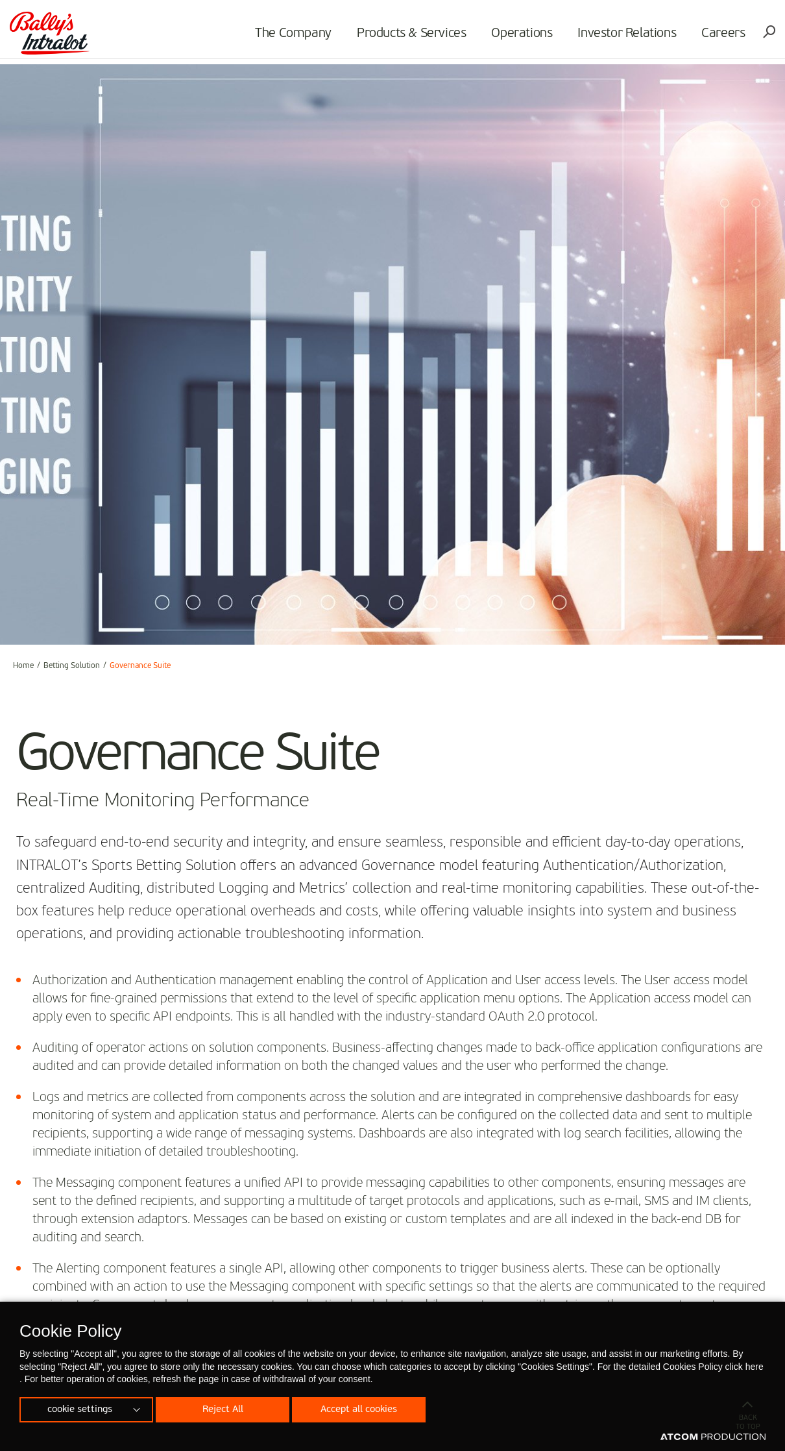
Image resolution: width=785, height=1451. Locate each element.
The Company (290, 36)
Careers (720, 36)
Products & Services (408, 36)
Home (23, 666)
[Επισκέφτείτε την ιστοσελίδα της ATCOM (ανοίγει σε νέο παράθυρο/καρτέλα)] (713, 1437)
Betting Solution (71, 666)
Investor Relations (623, 36)
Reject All (226, 1408)
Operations (518, 36)
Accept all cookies (367, 1408)
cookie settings (80, 1408)
